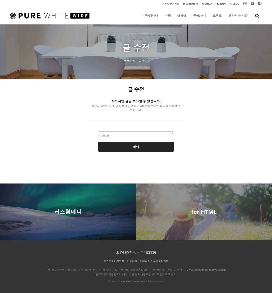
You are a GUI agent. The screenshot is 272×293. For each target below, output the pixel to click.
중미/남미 (199, 19)
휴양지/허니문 (238, 19)
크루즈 (217, 19)
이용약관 (132, 261)
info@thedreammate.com (210, 270)
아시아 (181, 19)
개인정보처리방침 (114, 261)
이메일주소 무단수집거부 (154, 261)
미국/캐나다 (150, 19)
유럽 (168, 19)
